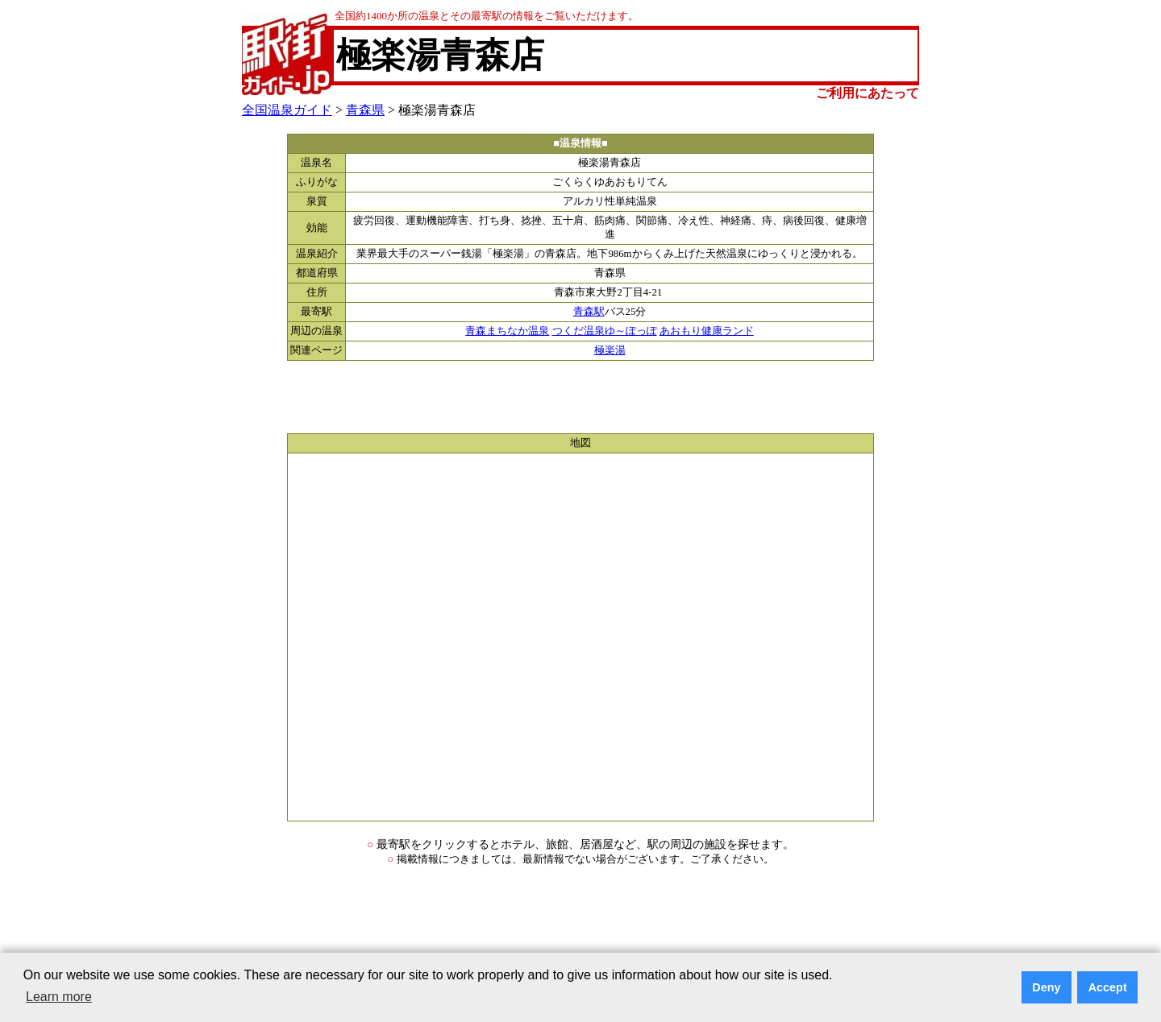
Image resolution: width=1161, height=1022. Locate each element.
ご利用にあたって (867, 93)
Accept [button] (1107, 987)
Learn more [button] (59, 996)
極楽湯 (610, 350)
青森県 (365, 110)
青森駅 (589, 311)
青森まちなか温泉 (507, 331)
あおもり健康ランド (707, 331)
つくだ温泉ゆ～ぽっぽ (604, 331)
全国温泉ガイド (287, 110)
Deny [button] (1046, 987)
